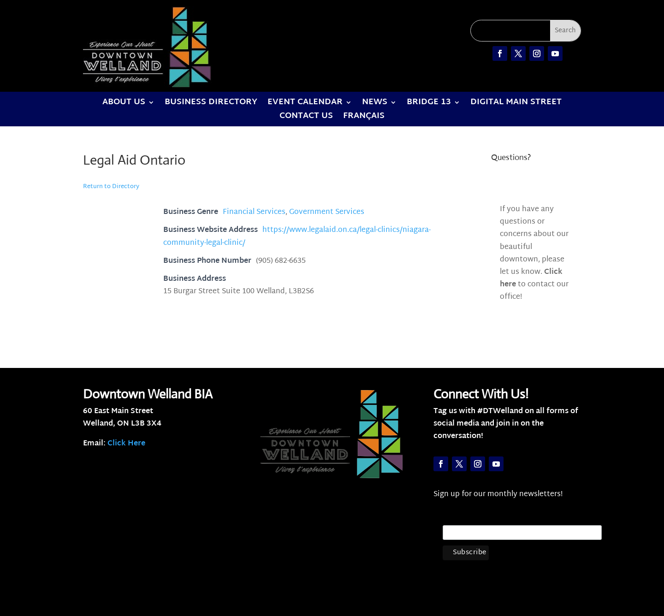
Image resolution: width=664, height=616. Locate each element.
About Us (123, 104)
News (374, 104)
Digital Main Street (516, 104)
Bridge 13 (429, 104)
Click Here (126, 443)
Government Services (326, 212)
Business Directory (211, 104)
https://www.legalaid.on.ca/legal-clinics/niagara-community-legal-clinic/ (297, 236)
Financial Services (254, 212)
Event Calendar (305, 104)
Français (364, 118)
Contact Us (306, 118)
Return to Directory (111, 186)
